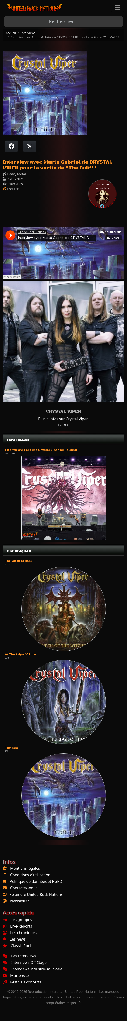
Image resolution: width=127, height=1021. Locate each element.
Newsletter (19, 901)
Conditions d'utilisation (30, 874)
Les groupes (17, 919)
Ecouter (11, 188)
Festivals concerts (22, 982)
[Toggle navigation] (117, 7)
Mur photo (16, 975)
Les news (14, 939)
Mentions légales (25, 868)
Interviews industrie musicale (32, 969)
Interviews (28, 33)
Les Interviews (19, 956)
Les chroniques (20, 932)
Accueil (11, 33)
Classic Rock (17, 945)
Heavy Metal (63, 425)
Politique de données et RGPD (36, 881)
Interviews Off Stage (25, 962)
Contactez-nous (24, 887)
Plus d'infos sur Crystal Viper (63, 418)
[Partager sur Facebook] (11, 146)
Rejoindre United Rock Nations (36, 894)
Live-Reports (17, 926)
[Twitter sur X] (29, 146)
